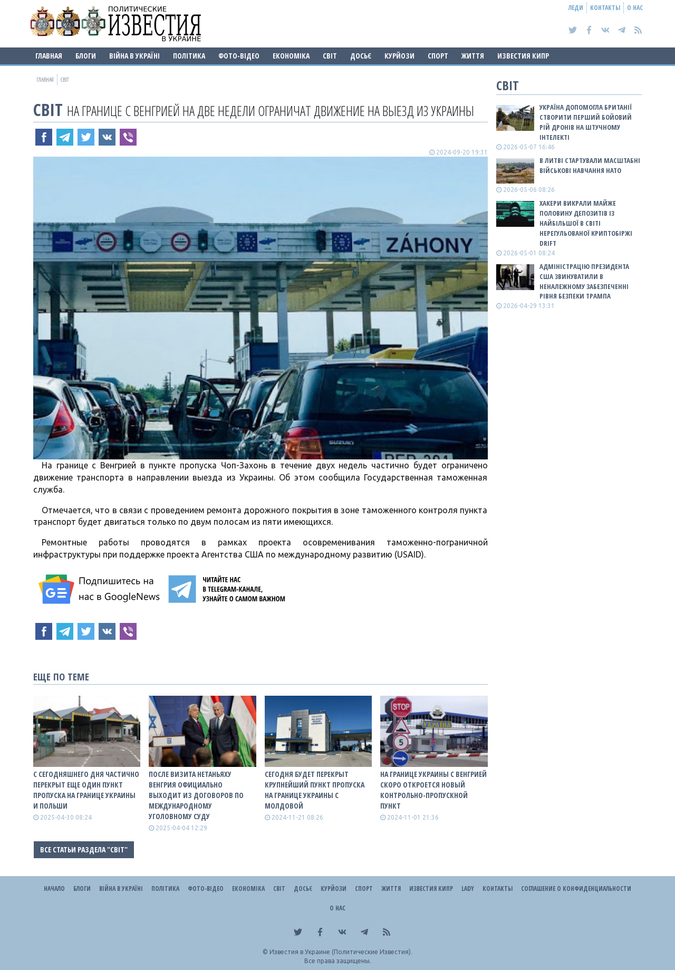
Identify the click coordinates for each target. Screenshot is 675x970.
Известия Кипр (523, 56)
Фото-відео (238, 56)
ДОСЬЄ (360, 56)
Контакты (605, 7)
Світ (330, 56)
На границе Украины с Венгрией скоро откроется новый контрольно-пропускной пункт (433, 790)
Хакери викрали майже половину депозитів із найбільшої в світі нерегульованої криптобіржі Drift (585, 222)
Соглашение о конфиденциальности (576, 888)
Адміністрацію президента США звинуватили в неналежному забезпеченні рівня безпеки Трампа (584, 281)
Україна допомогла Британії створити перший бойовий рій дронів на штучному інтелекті (585, 122)
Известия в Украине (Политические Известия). (340, 951)
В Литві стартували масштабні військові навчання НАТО (589, 165)
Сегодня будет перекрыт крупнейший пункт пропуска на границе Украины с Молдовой (314, 790)
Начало (54, 888)
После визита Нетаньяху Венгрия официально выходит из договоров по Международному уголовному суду (196, 795)
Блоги (85, 56)
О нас (635, 7)
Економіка (291, 56)
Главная (48, 56)
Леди (575, 7)
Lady (467, 888)
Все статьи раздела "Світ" (84, 849)
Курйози (399, 56)
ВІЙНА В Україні (134, 56)
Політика (189, 56)
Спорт (438, 56)
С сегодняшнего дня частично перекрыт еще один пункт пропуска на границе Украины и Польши (86, 790)
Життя (472, 56)
